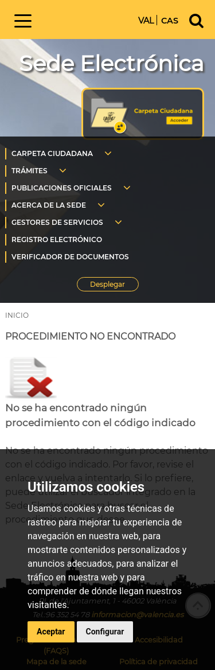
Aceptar (51, 631)
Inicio (88, 19)
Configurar (105, 631)
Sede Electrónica (111, 63)
